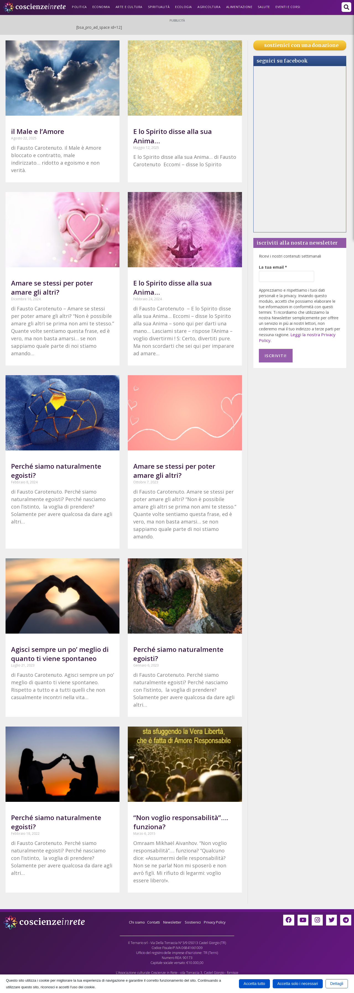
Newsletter (172, 922)
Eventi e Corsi (287, 7)
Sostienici (194, 922)
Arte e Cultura (129, 7)
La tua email (273, 267)
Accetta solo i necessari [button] (297, 983)
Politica (79, 7)
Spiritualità (159, 7)
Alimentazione (239, 7)
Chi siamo (133, 922)
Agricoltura (209, 7)
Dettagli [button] (336, 983)
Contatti (151, 922)
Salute (264, 7)
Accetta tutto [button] (254, 983)
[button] (346, 7)
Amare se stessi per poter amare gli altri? (52, 287)
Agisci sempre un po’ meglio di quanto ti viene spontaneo (60, 654)
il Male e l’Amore (37, 131)
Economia (101, 7)
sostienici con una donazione (301, 45)
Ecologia (183, 7)
